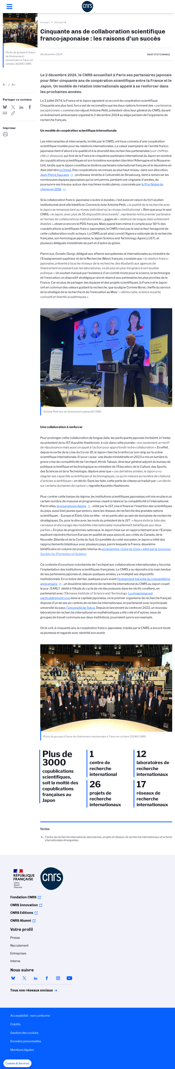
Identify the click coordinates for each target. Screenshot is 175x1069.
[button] (17, 1063)
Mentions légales (22, 1050)
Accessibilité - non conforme (30, 1015)
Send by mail (5, 113)
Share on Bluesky (5, 107)
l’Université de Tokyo (80, 608)
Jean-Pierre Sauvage (54, 175)
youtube (69, 978)
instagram (58, 978)
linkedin (35, 978)
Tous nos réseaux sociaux (25, 990)
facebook (47, 978)
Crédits (15, 1024)
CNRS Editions (21, 913)
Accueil (45, 22)
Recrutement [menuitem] (19, 945)
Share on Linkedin (21, 107)
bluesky (13, 978)
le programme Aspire (71, 506)
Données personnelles (25, 1041)
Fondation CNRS (23, 897)
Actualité (61, 22)
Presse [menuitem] (15, 937)
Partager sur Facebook (30, 107)
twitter (24, 978)
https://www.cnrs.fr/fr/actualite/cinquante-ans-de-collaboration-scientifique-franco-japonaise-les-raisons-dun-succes (13, 113)
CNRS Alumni (20, 921)
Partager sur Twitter (13, 107)
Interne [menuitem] (15, 961)
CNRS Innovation (24, 905)
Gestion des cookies (24, 1033)
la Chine (64, 170)
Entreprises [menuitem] (18, 953)
